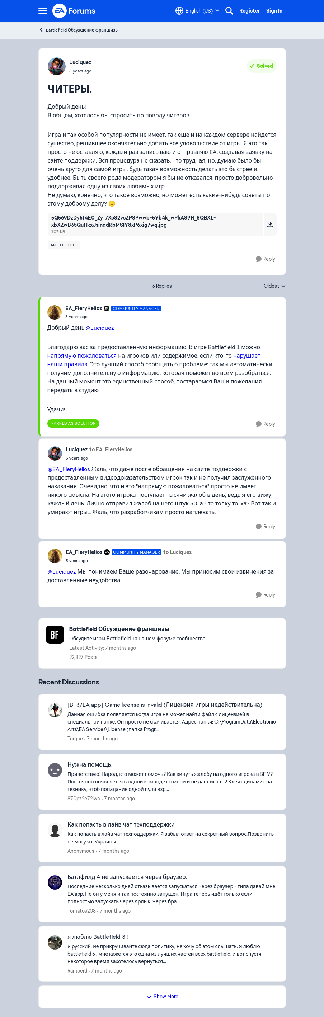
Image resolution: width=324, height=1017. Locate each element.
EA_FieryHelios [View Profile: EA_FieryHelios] (83, 308)
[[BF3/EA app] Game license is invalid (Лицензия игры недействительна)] (172, 722)
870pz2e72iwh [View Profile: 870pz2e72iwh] (83, 798)
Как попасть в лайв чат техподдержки (121, 824)
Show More (162, 996)
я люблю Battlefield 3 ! (97, 937)
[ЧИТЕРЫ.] (113, 317)
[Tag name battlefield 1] (64, 245)
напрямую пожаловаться (82, 355)
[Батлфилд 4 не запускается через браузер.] (172, 894)
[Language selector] (197, 11)
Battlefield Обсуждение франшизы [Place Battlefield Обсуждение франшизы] (78, 30)
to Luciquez (177, 552)
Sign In (274, 11)
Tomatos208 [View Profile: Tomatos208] (81, 911)
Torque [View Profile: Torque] (75, 738)
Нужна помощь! (89, 764)
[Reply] (265, 259)
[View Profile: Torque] (55, 710)
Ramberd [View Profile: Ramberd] (77, 970)
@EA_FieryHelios (69, 469)
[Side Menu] (43, 10)
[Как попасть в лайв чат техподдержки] (172, 838)
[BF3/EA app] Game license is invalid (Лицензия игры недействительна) (164, 704)
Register (249, 11)
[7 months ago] (101, 739)
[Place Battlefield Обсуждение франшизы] (138, 629)
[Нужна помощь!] (172, 782)
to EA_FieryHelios (110, 449)
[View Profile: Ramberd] (55, 942)
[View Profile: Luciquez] (57, 66)
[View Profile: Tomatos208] (55, 882)
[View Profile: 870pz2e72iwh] (55, 770)
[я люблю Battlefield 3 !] (172, 953)
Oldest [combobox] (275, 286)
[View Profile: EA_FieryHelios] (54, 312)
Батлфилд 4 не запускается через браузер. (127, 877)
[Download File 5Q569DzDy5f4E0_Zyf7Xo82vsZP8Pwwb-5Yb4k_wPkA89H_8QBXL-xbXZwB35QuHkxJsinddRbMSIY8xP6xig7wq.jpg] (270, 224)
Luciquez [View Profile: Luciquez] (80, 62)
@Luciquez (100, 327)
